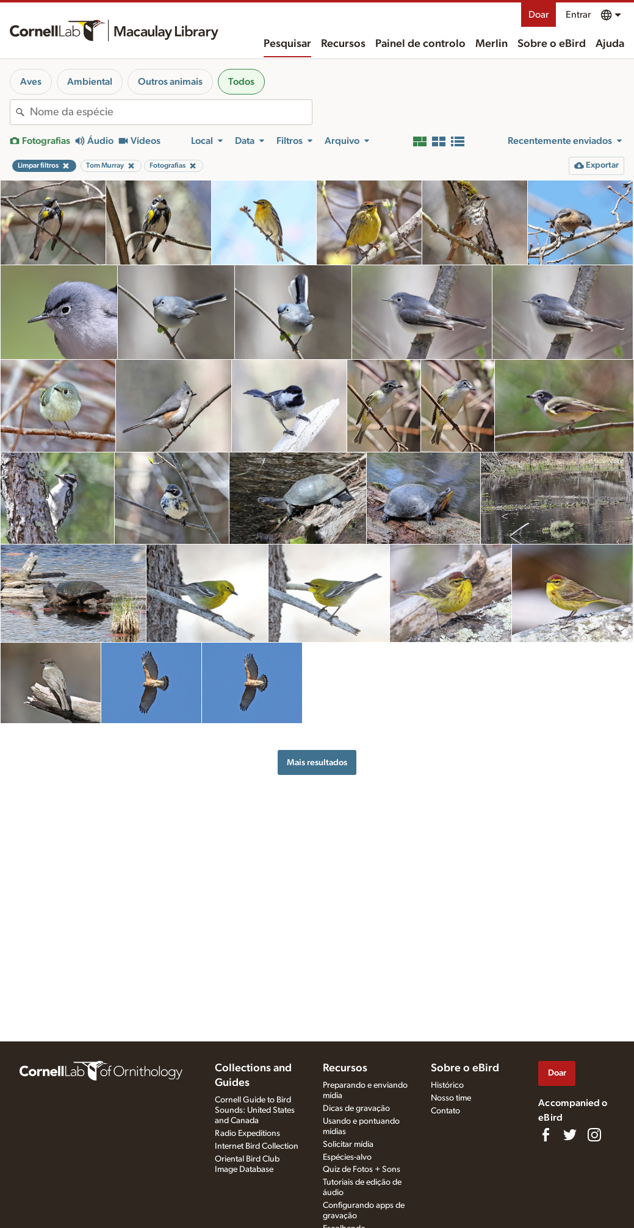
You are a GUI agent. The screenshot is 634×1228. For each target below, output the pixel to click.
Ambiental (89, 82)
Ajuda (610, 43)
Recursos (343, 43)
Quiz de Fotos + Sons (361, 1169)
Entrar (578, 15)
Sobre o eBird (551, 43)
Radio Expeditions (247, 1133)
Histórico (447, 1085)
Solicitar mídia (348, 1144)
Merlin (491, 43)
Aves (30, 82)
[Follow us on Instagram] (594, 1134)
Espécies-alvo (347, 1157)
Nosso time (451, 1098)
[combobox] (171, 112)
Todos (241, 82)
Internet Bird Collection (256, 1146)
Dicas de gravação (356, 1108)
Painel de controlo (420, 43)
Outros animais (170, 82)
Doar (538, 15)
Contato (445, 1111)
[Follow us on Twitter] (570, 1134)
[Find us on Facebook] (545, 1134)
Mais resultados (317, 762)
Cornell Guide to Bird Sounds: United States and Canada (255, 1110)
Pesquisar (287, 43)
